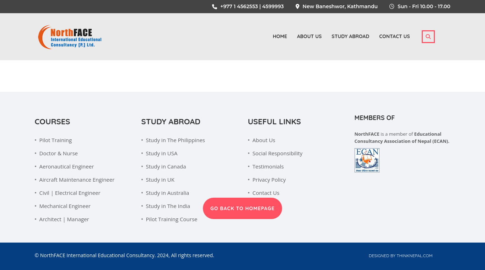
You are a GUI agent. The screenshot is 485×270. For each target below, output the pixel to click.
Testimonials (268, 166)
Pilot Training (55, 140)
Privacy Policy (269, 179)
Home (280, 36)
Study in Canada (166, 166)
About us (309, 36)
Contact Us (394, 36)
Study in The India (168, 205)
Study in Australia (167, 192)
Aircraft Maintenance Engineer (77, 179)
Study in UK (160, 179)
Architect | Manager (64, 219)
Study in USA (162, 153)
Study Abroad (350, 36)
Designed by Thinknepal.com (401, 255)
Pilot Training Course (172, 219)
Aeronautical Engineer (66, 166)
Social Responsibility (278, 153)
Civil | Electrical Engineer (70, 192)
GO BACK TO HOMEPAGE (242, 208)
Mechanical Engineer (65, 205)
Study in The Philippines (175, 140)
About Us (264, 140)
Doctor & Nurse (58, 153)
